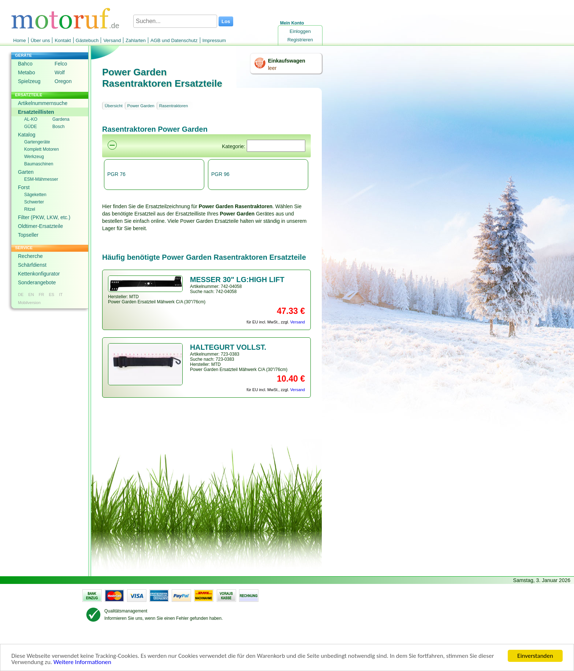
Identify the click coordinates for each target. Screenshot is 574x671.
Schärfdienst (32, 265)
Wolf (60, 72)
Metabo (26, 72)
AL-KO (30, 119)
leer (272, 68)
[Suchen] (276, 146)
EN (31, 294)
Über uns (40, 40)
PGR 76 (116, 174)
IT (61, 294)
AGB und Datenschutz (174, 40)
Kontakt (63, 40)
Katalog (26, 135)
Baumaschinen (38, 163)
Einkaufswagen (286, 61)
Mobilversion (29, 302)
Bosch (58, 126)
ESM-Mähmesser (41, 179)
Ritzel (29, 209)
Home (19, 40)
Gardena (61, 119)
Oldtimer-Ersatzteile (40, 226)
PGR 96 (220, 174)
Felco (61, 64)
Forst (24, 187)
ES (51, 294)
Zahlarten (136, 40)
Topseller (28, 235)
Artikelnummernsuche (42, 103)
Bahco (25, 64)
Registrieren (300, 39)
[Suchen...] (175, 21)
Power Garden (140, 106)
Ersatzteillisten (36, 112)
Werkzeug (34, 156)
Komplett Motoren (41, 149)
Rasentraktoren (173, 106)
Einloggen (300, 31)
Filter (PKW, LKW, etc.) (44, 217)
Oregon (63, 81)
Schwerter (34, 202)
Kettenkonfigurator (39, 274)
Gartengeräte (37, 142)
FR (41, 294)
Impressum (214, 40)
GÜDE (30, 126)
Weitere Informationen (82, 662)
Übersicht (114, 106)
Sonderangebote (37, 282)
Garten (26, 172)
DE (20, 294)
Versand (112, 40)
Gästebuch (87, 40)
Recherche (30, 256)
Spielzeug (29, 81)
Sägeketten (35, 194)
